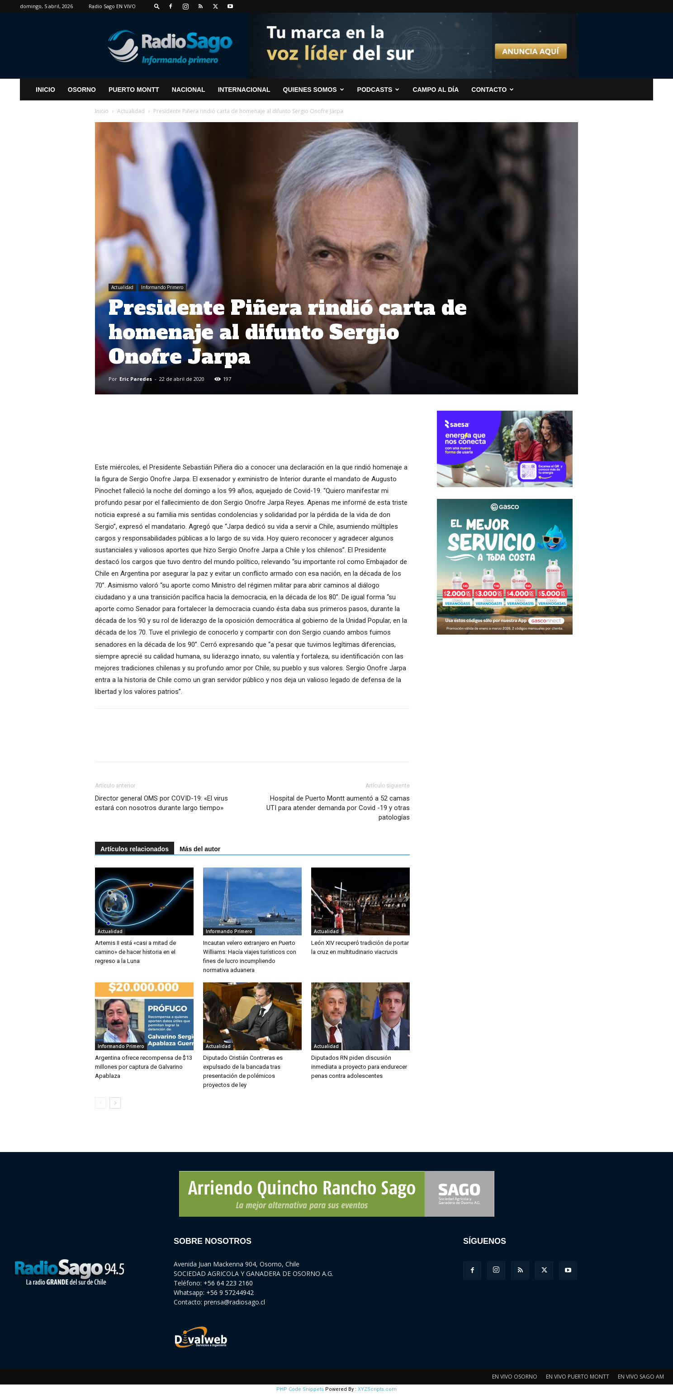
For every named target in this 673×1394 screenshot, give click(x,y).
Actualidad (131, 111)
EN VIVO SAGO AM (641, 1376)
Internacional (244, 89)
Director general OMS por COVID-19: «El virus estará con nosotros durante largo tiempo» (161, 803)
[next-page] (115, 1103)
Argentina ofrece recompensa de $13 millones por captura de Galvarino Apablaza (143, 1066)
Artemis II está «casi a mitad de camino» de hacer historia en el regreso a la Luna (135, 951)
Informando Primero (162, 287)
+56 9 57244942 (230, 1292)
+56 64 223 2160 (228, 1283)
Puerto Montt (134, 89)
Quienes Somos (313, 89)
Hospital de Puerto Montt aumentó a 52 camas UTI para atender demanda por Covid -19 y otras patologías (338, 807)
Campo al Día (435, 89)
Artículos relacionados (134, 849)
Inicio (102, 111)
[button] (157, 6)
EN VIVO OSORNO (514, 1376)
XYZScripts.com (377, 1389)
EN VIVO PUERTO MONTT (577, 1376)
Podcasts (378, 89)
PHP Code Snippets (300, 1389)
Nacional (188, 89)
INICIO (45, 89)
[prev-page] (100, 1103)
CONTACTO (492, 89)
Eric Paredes (135, 378)
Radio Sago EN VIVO (112, 6)
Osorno (82, 89)
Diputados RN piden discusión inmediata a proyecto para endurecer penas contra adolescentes (359, 1066)
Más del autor (200, 849)
